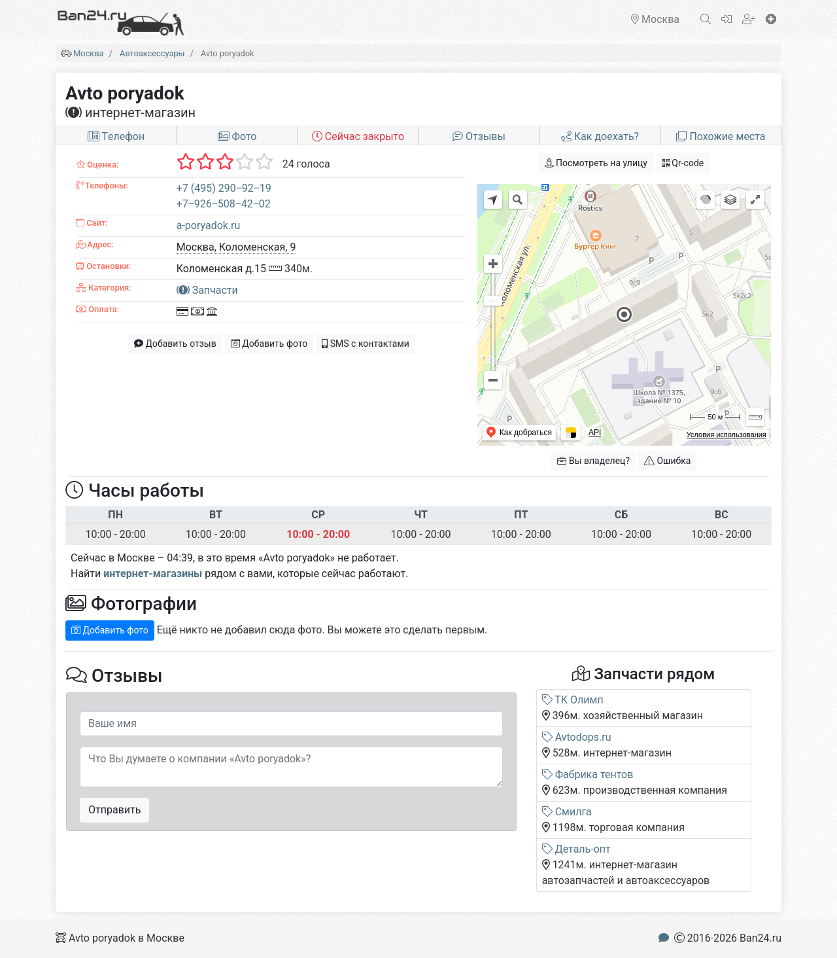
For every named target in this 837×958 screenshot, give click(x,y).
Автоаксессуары (152, 53)
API (595, 432)
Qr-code (683, 163)
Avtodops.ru (576, 737)
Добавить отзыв (175, 343)
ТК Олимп (573, 700)
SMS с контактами (365, 343)
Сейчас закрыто (358, 136)
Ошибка (667, 460)
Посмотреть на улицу (596, 163)
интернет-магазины (152, 573)
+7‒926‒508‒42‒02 (224, 204)
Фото (237, 136)
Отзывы (479, 136)
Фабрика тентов (588, 774)
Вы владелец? (593, 460)
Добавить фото (269, 343)
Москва (88, 53)
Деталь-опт (576, 849)
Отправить (114, 810)
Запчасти (207, 290)
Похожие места (720, 136)
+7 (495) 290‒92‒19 (224, 188)
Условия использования (726, 434)
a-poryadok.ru (209, 225)
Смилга (567, 812)
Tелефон (116, 136)
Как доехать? (600, 136)
